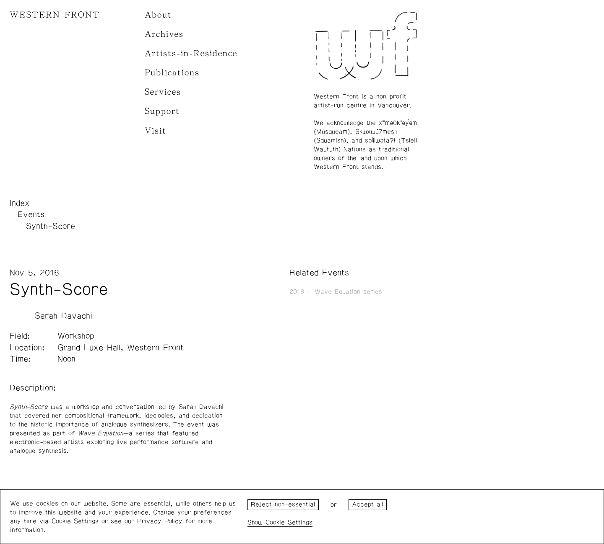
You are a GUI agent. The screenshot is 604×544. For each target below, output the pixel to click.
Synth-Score (50, 226)
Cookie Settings (289, 522)
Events (31, 214)
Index (20, 203)
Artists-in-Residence (191, 53)
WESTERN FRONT (55, 14)
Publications (172, 72)
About (158, 14)
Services (163, 92)
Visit (156, 130)
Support (162, 111)
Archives (164, 34)
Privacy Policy (159, 521)
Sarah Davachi (63, 316)
